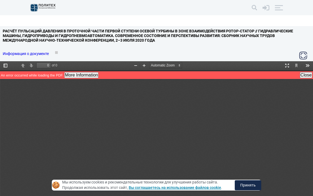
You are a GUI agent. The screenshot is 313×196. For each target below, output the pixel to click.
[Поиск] (254, 7)
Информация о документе (26, 53)
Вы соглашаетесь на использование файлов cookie (175, 187)
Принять (248, 185)
